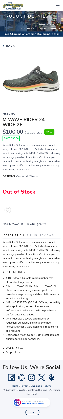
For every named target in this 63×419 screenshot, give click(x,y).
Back (9, 46)
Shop (42, 24)
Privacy (24, 386)
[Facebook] (11, 377)
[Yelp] (52, 377)
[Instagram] (32, 377)
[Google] (21, 377)
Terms (15, 386)
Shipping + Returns (41, 386)
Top (32, 412)
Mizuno (55, 24)
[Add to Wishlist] (8, 210)
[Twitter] (42, 377)
